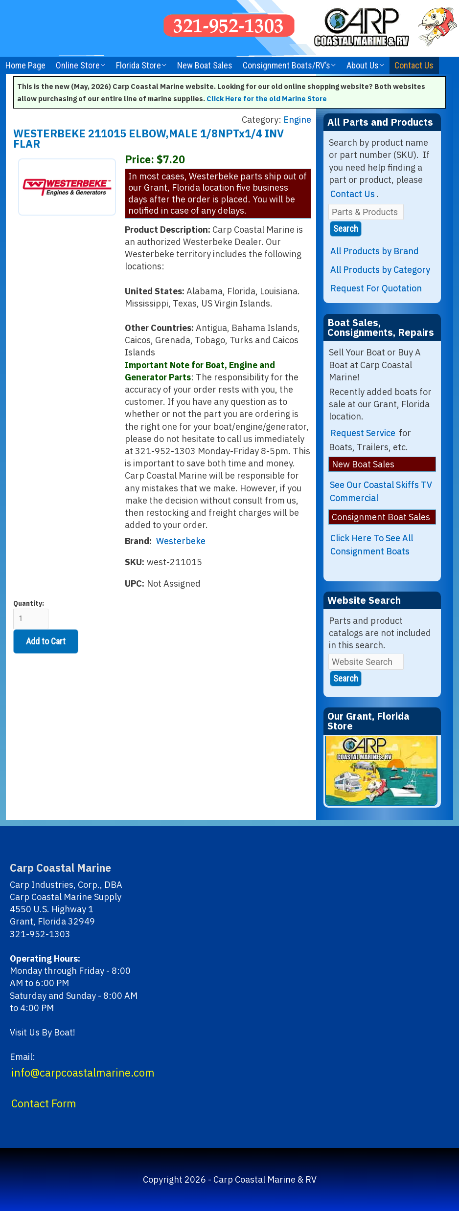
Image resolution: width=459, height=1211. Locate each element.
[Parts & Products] (366, 212)
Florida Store (138, 65)
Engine (297, 119)
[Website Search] (366, 662)
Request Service (362, 433)
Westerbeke (181, 541)
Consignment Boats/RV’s (286, 65)
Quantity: (30, 614)
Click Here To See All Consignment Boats (371, 544)
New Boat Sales (204, 65)
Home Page (25, 65)
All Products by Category (380, 269)
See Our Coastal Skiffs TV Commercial (381, 491)
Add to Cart (46, 641)
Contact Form (43, 1103)
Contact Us (414, 65)
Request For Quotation (376, 288)
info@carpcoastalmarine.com (83, 1072)
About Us (362, 65)
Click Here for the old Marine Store (267, 98)
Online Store (78, 65)
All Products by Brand (374, 251)
